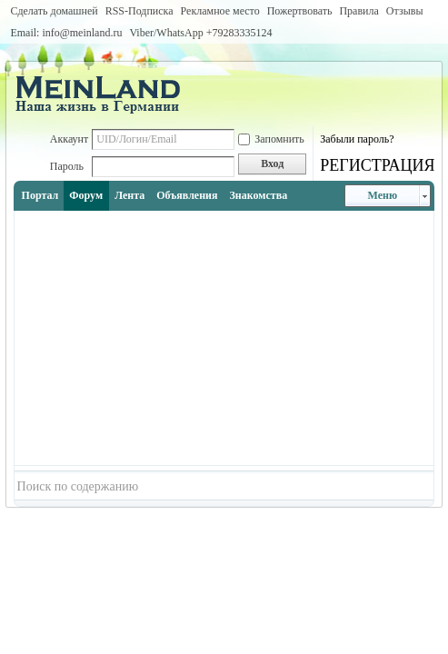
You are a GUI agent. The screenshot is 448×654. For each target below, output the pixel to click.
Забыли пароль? (356, 139)
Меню (383, 195)
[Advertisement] (224, 338)
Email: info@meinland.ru (66, 32)
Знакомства (259, 195)
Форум (86, 195)
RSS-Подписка (139, 11)
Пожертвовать (300, 11)
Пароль (67, 166)
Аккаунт (69, 139)
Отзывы (404, 11)
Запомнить (271, 139)
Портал (40, 195)
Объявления (186, 195)
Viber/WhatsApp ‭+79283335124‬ (200, 32)
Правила (358, 11)
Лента (129, 195)
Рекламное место (220, 11)
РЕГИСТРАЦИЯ (377, 165)
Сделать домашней (53, 11)
